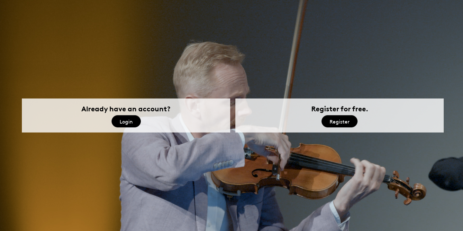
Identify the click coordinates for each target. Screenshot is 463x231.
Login (126, 121)
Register (340, 121)
